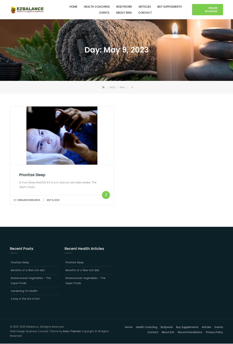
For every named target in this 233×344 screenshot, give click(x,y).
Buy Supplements (169, 7)
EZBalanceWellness (27, 200)
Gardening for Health (24, 291)
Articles (145, 7)
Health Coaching (97, 7)
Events (104, 13)
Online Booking (211, 9)
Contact (145, 13)
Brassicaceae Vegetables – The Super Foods (31, 280)
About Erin (124, 13)
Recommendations (190, 332)
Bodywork (124, 7)
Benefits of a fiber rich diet (28, 270)
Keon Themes (72, 331)
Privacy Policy (214, 332)
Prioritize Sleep (32, 175)
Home (73, 7)
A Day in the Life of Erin (25, 299)
